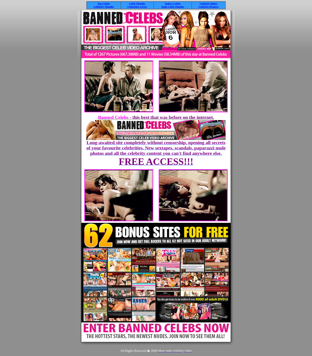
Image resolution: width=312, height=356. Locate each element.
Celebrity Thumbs (104, 6)
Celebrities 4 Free (137, 6)
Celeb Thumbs (137, 3)
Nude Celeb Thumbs (172, 6)
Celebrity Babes (208, 3)
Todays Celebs (172, 3)
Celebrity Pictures (208, 6)
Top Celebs (104, 3)
